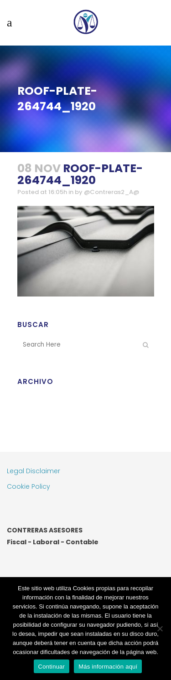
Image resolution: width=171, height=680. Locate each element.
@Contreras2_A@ (111, 192)
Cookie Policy (28, 486)
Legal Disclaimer (33, 470)
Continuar (51, 666)
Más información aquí (107, 666)
